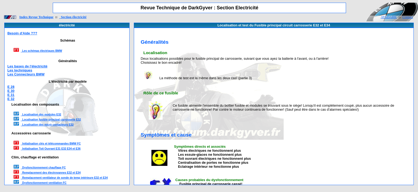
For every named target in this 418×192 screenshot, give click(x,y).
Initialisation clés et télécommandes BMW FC (51, 143)
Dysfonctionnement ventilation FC (44, 182)
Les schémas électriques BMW (41, 50)
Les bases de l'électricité (27, 66)
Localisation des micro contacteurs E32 (47, 124)
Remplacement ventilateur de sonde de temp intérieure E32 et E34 (64, 177)
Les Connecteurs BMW (26, 74)
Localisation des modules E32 (41, 114)
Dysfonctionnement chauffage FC (43, 167)
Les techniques (19, 70)
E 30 (10, 91)
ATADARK (389, 17)
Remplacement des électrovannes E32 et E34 (51, 172)
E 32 (10, 99)
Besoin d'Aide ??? (22, 33)
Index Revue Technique (36, 17)
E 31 (10, 95)
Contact (407, 17)
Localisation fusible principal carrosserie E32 (51, 119)
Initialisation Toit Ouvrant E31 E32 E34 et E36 (51, 148)
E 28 (10, 87)
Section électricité (73, 17)
